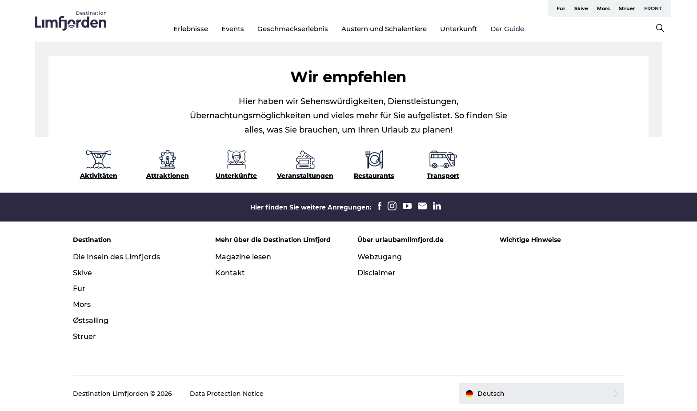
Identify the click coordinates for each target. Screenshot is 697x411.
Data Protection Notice (227, 394)
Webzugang (379, 257)
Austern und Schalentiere (384, 28)
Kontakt (230, 273)
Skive (581, 8)
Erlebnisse (190, 28)
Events (232, 28)
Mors (603, 8)
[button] (541, 393)
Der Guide (507, 28)
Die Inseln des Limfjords (116, 257)
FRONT (653, 8)
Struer (627, 8)
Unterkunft (458, 28)
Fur (561, 8)
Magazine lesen (243, 257)
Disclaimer (376, 273)
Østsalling (90, 320)
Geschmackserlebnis (292, 28)
